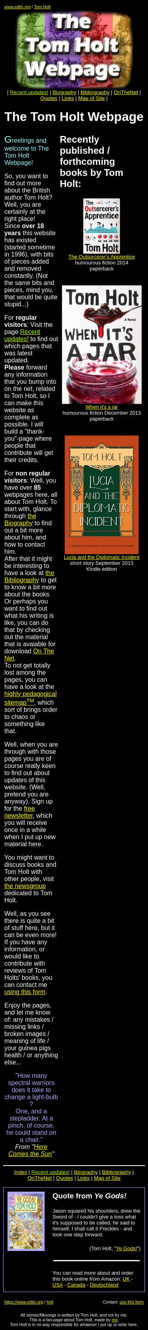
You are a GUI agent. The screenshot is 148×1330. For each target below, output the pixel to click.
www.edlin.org (17, 6)
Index (20, 1172)
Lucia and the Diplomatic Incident (102, 557)
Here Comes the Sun (30, 1150)
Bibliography (116, 1172)
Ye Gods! (126, 1248)
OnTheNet (40, 1178)
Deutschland (104, 1285)
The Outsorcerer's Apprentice (101, 257)
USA (57, 1285)
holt (50, 1302)
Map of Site (91, 98)
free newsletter (19, 812)
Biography (64, 92)
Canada (76, 1285)
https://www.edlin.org (23, 1302)
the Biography (20, 519)
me (115, 1319)
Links (68, 98)
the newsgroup (25, 886)
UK (126, 1279)
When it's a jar (102, 407)
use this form (132, 1302)
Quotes (48, 98)
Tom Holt (42, 6)
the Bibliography (29, 576)
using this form (24, 992)
